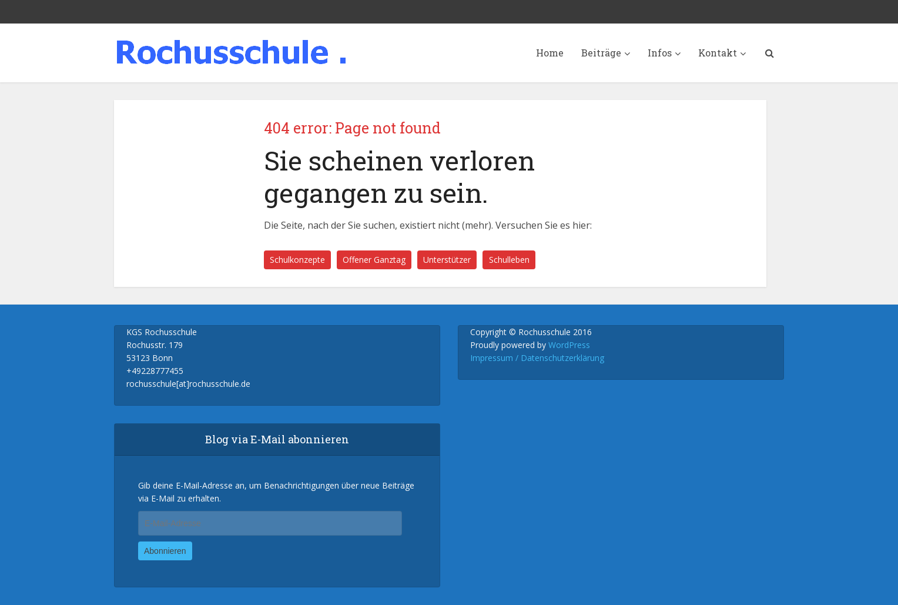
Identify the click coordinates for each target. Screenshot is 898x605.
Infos (660, 52)
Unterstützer (447, 259)
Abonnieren (165, 551)
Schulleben (509, 259)
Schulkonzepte (297, 259)
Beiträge (601, 52)
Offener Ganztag (374, 259)
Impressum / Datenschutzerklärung (537, 357)
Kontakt (717, 52)
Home (550, 52)
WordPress (569, 344)
